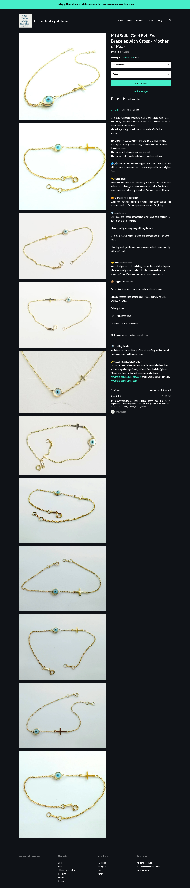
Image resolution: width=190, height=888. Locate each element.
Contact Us (62, 874)
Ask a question (134, 99)
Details (115, 109)
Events (139, 20)
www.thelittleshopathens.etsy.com (126, 376)
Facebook (102, 863)
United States (128, 57)
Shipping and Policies (67, 870)
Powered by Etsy (144, 870)
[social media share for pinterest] (124, 99)
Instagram (102, 866)
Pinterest (101, 874)
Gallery (150, 20)
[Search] (170, 21)
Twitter (100, 870)
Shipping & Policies (130, 109)
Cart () (160, 20)
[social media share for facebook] (112, 99)
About (129, 20)
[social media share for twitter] (118, 99)
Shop (120, 20)
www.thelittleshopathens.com (124, 380)
